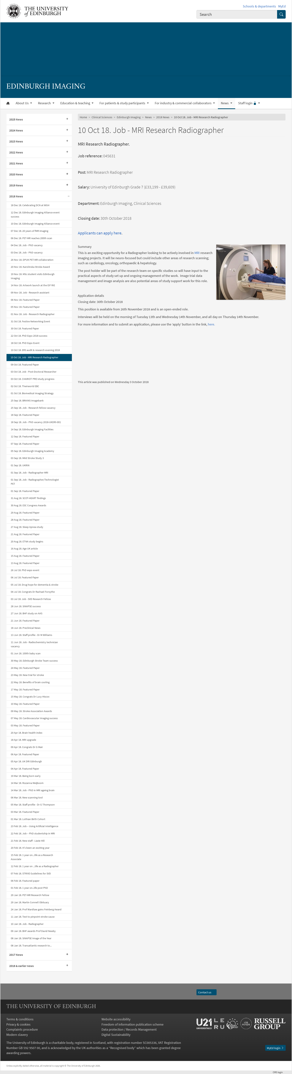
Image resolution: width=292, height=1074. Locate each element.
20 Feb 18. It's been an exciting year (30, 847)
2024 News (16, 130)
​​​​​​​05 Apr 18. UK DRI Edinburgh (26, 761)
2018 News (16, 196)
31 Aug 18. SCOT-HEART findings (28, 498)
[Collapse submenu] (68, 196)
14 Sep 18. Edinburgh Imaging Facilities (32, 429)
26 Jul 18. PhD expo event (25, 570)
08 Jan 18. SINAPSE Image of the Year (31, 938)
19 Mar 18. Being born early (26, 776)
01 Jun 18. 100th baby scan (26, 653)
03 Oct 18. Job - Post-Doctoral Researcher (33, 371)
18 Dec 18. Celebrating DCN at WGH (30, 205)
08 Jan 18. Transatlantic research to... (31, 945)
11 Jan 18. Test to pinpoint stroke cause (33, 916)
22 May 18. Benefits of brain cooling (30, 682)
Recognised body (122, 1048)
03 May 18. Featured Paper (25, 725)
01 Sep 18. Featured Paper (25, 491)
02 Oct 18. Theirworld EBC (25, 386)
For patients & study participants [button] (122, 103)
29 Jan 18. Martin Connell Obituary (30, 902)
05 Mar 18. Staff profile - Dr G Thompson (33, 804)
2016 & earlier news (21, 966)
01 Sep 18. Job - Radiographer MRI (29, 472)
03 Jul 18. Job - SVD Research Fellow (31, 599)
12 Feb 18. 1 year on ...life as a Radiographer (35, 866)
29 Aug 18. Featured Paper (25, 512)
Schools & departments (259, 6)
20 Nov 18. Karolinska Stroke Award (30, 266)
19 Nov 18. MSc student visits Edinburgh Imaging (33, 276)
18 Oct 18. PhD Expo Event (25, 343)
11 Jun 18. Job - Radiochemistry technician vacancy (34, 644)
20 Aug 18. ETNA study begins (27, 541)
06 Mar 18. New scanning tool (27, 797)
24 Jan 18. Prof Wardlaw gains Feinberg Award (36, 909)
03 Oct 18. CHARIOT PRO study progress (32, 379)
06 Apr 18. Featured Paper (25, 754)
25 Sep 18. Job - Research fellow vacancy (33, 407)
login (279, 1072)
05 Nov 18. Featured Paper (25, 307)
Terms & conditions (20, 1019)
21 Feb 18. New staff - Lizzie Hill (28, 840)
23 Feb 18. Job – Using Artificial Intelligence (34, 826)
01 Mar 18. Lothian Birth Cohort (28, 819)
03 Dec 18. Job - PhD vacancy (27, 252)
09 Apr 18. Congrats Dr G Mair (27, 747)
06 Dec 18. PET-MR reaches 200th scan (31, 238)
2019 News (16, 185)
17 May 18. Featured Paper (25, 689)
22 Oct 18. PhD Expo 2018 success (29, 335)
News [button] (225, 103)
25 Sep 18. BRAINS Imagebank (27, 400)
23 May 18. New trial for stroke (27, 675)
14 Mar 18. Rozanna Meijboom (27, 783)
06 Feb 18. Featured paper (25, 880)
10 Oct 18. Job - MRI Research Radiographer (34, 357)
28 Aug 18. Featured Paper (25, 519)
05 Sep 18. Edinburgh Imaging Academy (32, 451)
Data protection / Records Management (129, 1029)
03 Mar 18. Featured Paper (25, 812)
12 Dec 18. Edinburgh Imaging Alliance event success (35, 214)
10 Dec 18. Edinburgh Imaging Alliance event (35, 223)
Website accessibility (115, 1019)
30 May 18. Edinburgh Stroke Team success (34, 660)
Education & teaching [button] (75, 103)
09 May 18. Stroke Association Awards (31, 711)
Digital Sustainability (115, 1034)
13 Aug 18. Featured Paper (25, 563)
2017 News (16, 955)
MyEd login (275, 1048)
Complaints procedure (22, 1029)
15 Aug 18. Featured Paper (25, 555)
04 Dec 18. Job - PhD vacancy (27, 245)
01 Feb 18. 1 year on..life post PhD (29, 887)
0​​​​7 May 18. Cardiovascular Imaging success (34, 718)
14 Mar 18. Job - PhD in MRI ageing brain (33, 790)
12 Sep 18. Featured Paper (25, 436)
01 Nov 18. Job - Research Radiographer (33, 314)
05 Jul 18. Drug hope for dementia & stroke (34, 584)
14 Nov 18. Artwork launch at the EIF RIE (33, 285)
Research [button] (45, 103)
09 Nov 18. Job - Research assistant (30, 292)
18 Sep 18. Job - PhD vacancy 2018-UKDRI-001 (36, 422)
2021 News (16, 163)
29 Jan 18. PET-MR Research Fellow (30, 895)
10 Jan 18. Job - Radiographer (27, 924)
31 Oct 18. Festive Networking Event (30, 321)
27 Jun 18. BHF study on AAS (26, 613)
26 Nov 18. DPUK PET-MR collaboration (32, 259)
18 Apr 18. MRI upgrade (23, 739)
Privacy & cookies (18, 1024)
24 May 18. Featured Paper (25, 668)
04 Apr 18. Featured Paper (25, 768)
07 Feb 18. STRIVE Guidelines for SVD (31, 873)
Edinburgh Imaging (129, 117)
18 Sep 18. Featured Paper (25, 415)
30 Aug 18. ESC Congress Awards (28, 505)
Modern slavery (17, 1034)
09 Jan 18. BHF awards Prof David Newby (33, 931)
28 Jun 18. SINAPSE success (26, 606)
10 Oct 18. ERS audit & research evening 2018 (35, 350)
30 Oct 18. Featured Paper (25, 328)
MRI (197, 253)
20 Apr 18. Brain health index (26, 732)
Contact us (206, 992)
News (148, 117)
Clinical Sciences (102, 117)
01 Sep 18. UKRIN (20, 465)
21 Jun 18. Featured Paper (25, 620)
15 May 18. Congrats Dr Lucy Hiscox (30, 696)
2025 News (16, 119)
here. (211, 324)
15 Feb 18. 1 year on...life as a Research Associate (32, 857)
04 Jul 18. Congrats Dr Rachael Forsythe (33, 591)
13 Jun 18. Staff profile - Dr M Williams (31, 635)
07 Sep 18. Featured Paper (25, 443)
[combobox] (236, 14)
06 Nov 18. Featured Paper (25, 299)
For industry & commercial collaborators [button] (183, 103)
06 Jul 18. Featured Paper (25, 577)
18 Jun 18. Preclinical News (25, 628)
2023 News (16, 141)
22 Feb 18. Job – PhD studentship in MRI (33, 833)
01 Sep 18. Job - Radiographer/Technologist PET (35, 481)
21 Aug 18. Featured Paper (25, 534)
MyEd (282, 6)
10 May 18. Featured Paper (25, 704)
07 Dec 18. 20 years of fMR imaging (29, 231)
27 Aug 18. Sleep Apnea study (27, 527)
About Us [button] (22, 103)
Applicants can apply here (99, 233)
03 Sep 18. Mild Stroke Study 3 (27, 458)
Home (83, 117)
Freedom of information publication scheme (132, 1024)
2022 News (16, 152)
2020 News (16, 174)
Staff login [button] (247, 103)
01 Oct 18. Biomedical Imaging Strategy (32, 393)
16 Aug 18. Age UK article (24, 548)
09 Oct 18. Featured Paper (25, 364)
